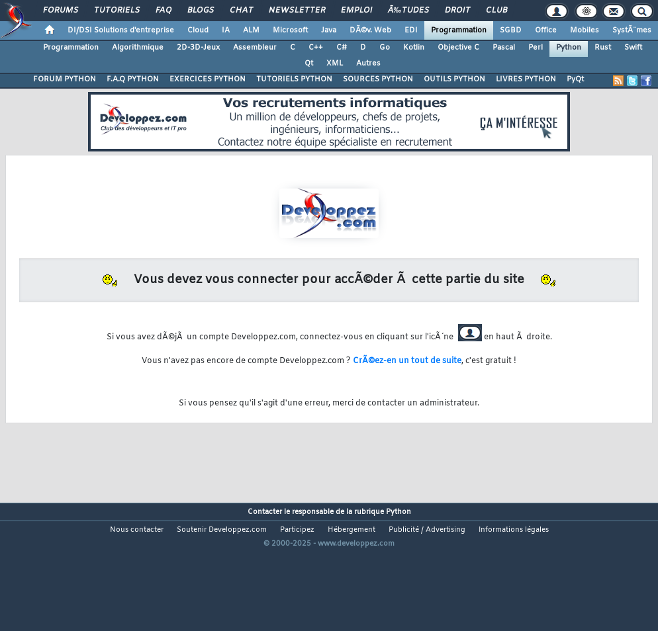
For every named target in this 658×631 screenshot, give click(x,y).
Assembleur (255, 47)
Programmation (459, 30)
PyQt (575, 79)
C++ (315, 47)
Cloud (198, 30)
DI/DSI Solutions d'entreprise (121, 30)
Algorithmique (138, 47)
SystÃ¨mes (631, 30)
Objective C (458, 47)
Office (546, 30)
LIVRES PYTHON (526, 79)
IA (226, 30)
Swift (633, 47)
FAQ (163, 10)
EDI (411, 30)
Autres (368, 63)
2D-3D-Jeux (198, 47)
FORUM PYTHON (64, 79)
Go (384, 47)
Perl (535, 47)
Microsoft (290, 30)
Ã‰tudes (408, 10)
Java (328, 30)
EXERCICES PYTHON (207, 79)
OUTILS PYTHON (454, 79)
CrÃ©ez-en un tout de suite (407, 361)
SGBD (511, 30)
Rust (602, 47)
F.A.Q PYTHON (133, 79)
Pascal (504, 47)
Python (568, 47)
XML (334, 63)
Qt (309, 63)
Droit (457, 10)
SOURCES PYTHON (378, 79)
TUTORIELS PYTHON (294, 79)
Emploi (356, 10)
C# (341, 47)
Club (496, 10)
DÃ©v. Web (370, 30)
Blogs (200, 10)
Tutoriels (117, 10)
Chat (241, 10)
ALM (251, 30)
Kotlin (413, 47)
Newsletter (296, 10)
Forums (60, 10)
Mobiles (584, 30)
